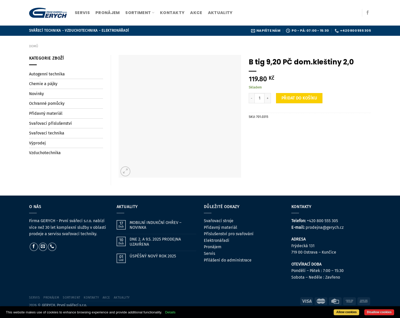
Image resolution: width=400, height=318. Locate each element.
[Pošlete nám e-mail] (43, 247)
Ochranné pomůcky (47, 103)
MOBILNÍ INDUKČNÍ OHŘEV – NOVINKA (155, 225)
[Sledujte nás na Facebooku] (368, 12)
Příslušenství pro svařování (229, 233)
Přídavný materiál (45, 113)
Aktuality (220, 13)
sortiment (139, 13)
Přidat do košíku (299, 98)
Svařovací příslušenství (50, 123)
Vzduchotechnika (45, 152)
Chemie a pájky (43, 83)
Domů (33, 46)
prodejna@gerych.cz (325, 227)
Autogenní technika (47, 74)
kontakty (172, 13)
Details (170, 312)
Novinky (36, 93)
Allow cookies (346, 312)
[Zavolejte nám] (52, 247)
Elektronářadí (216, 240)
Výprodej (37, 143)
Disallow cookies (379, 312)
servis (82, 13)
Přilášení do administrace (228, 260)
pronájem (107, 13)
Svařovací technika (46, 133)
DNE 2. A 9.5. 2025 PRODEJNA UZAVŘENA (155, 241)
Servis (209, 253)
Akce (196, 13)
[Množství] (259, 98)
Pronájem (212, 246)
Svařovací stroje (218, 220)
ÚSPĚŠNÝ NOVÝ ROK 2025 (153, 256)
